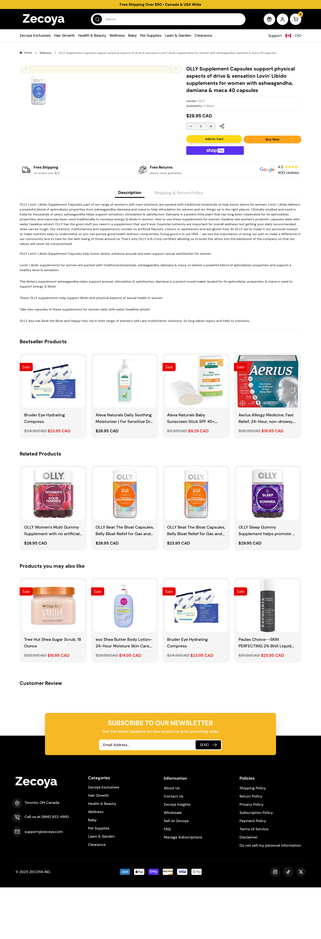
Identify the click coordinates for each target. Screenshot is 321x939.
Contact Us (173, 847)
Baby (132, 35)
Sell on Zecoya (176, 872)
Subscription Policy (256, 864)
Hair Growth (64, 35)
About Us (172, 839)
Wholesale (173, 864)
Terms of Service (254, 880)
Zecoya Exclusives (35, 35)
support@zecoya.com (44, 883)
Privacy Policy (251, 856)
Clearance (203, 35)
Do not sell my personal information (270, 897)
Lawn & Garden (178, 35)
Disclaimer (249, 888)
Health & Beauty (92, 35)
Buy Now (272, 139)
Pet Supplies (151, 35)
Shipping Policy (253, 839)
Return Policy (251, 847)
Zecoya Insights (177, 856)
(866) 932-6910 (55, 868)
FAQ (167, 880)
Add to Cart (214, 139)
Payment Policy (253, 872)
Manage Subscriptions (183, 888)
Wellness (117, 35)
